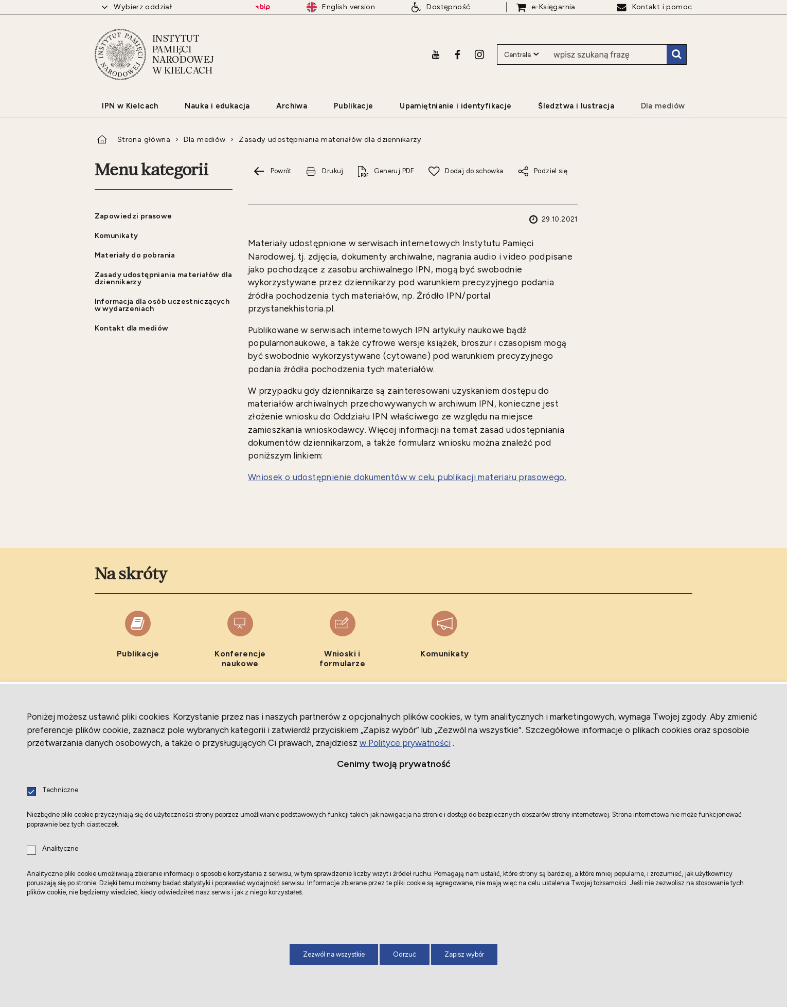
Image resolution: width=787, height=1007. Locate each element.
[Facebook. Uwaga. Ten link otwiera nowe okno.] (457, 54)
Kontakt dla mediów (132, 328)
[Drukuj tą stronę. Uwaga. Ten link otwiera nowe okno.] (324, 171)
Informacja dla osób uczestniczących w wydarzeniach (162, 305)
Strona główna (143, 139)
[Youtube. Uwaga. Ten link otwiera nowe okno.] (436, 54)
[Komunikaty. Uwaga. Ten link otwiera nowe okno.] (444, 640)
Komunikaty (116, 235)
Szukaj (676, 54)
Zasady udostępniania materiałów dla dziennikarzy (330, 139)
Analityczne (60, 849)
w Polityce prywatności (405, 743)
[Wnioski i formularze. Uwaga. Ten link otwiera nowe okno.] (342, 640)
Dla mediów (205, 139)
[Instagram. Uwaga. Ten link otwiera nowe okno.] (479, 54)
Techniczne (60, 790)
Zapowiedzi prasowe (133, 216)
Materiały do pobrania (135, 255)
